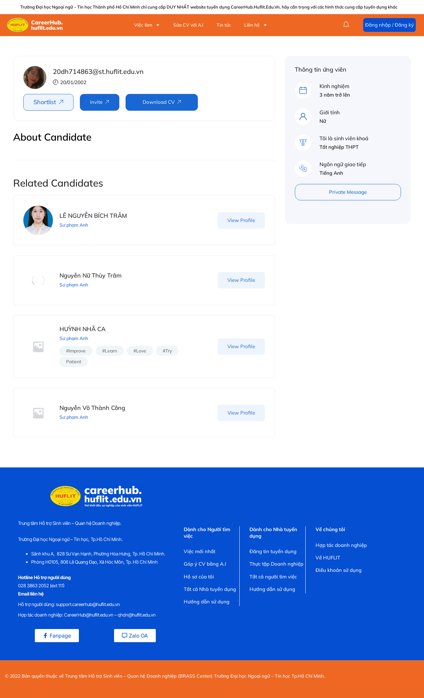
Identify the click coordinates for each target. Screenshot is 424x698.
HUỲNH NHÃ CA (82, 329)
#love (139, 351)
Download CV (159, 102)
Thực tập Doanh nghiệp (276, 564)
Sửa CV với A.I (188, 25)
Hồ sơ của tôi (199, 577)
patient (73, 362)
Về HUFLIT (328, 557)
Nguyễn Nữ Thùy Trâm (90, 275)
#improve (76, 351)
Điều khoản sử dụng (339, 570)
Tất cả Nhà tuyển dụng (210, 589)
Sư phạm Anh (73, 225)
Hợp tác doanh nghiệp (341, 545)
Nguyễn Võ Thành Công (92, 408)
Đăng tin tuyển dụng (272, 551)
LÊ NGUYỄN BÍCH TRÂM (93, 215)
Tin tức (224, 25)
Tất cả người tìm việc (273, 577)
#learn (109, 351)
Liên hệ (256, 25)
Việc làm (147, 25)
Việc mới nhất (199, 551)
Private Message (348, 192)
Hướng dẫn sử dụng (206, 601)
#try (167, 351)
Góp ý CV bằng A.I (205, 564)
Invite (96, 102)
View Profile (241, 220)
